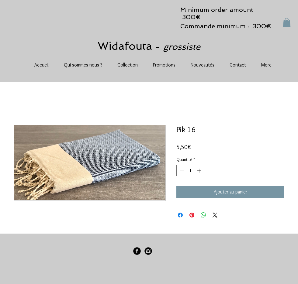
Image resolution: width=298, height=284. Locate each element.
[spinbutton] (190, 170)
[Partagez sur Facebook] (180, 215)
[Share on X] (215, 215)
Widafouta (126, 46)
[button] (287, 22)
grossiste (181, 47)
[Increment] (199, 170)
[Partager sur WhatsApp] (203, 215)
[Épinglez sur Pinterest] (192, 215)
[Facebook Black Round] (137, 251)
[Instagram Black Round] (148, 251)
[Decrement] (181, 170)
